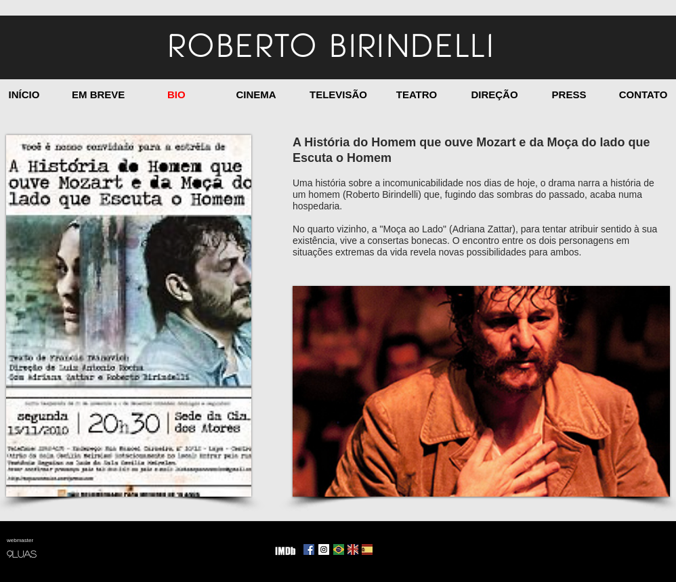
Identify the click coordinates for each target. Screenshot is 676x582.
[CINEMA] (256, 94)
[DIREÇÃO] (494, 94)
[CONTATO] (643, 94)
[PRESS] (569, 94)
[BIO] (176, 94)
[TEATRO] (416, 94)
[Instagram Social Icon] (323, 549)
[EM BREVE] (98, 94)
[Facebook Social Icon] (308, 549)
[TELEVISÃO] (338, 94)
